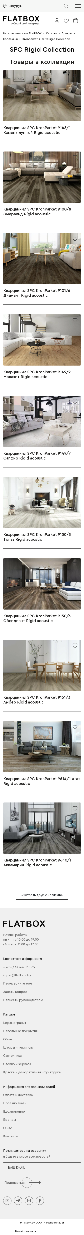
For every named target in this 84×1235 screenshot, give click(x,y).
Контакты (10, 1136)
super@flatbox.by (17, 975)
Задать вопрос (15, 992)
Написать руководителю (23, 1000)
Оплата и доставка (18, 1095)
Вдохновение (14, 1111)
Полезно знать (14, 1103)
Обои (7, 1039)
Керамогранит (14, 1022)
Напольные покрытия (20, 1031)
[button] (78, 6)
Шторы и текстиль (18, 1047)
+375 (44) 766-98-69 (19, 967)
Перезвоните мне (17, 983)
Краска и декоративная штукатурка (32, 1072)
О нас (7, 1128)
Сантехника (12, 1055)
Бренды (9, 1119)
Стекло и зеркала (17, 1064)
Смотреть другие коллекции (42, 895)
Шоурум (15, 6)
